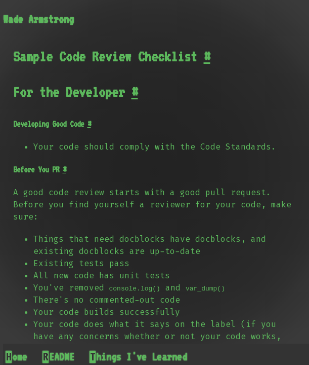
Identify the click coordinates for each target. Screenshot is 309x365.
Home (16, 357)
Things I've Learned (138, 357)
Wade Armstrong (38, 19)
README (58, 357)
